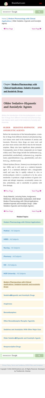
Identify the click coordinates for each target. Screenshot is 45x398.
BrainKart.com (18, 3)
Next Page (37, 29)
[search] (17, 12)
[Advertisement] (22, 55)
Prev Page (8, 29)
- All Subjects (10, 265)
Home (4, 18)
